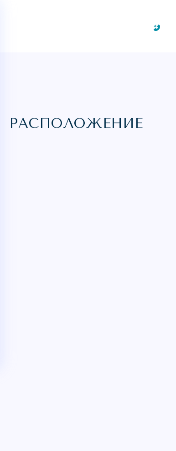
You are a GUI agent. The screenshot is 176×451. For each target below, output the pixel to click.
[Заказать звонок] (157, 28)
